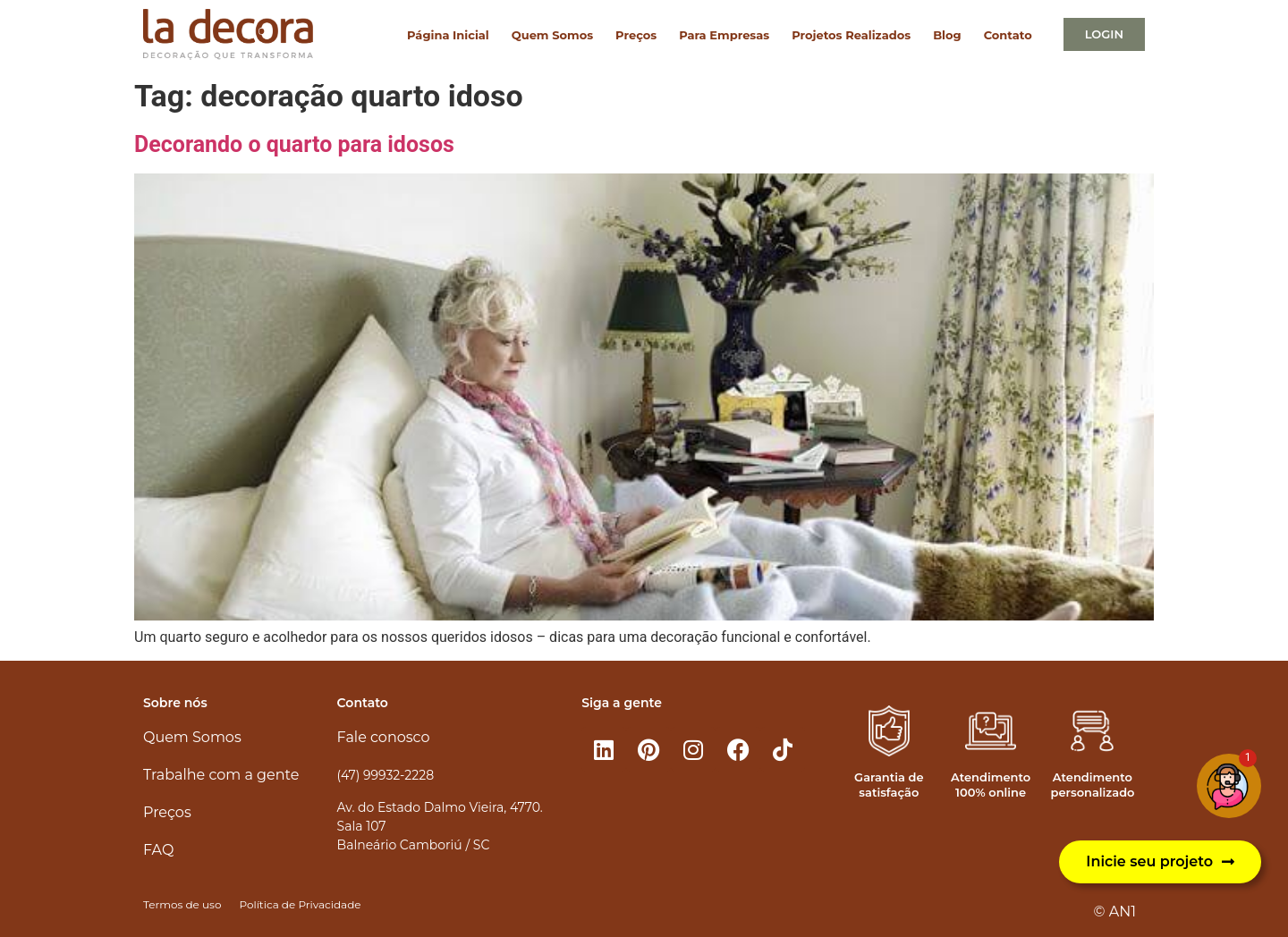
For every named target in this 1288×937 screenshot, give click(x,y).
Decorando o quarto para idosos (294, 144)
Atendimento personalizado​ (1092, 784)
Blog (947, 35)
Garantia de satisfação (888, 784)
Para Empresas (724, 35)
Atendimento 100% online (990, 784)
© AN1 (1115, 911)
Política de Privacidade (299, 904)
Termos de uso (182, 904)
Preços (636, 35)
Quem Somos (552, 35)
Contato (1008, 35)
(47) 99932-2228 (385, 775)
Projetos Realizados (851, 35)
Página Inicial (448, 35)
